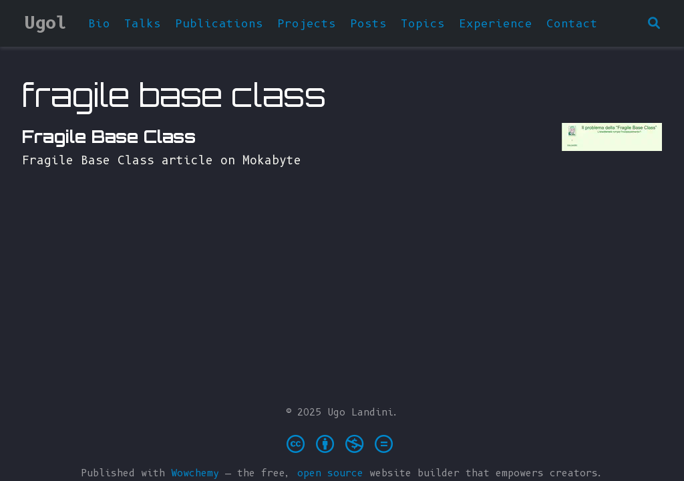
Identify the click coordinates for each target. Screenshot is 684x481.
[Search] (654, 23)
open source (330, 473)
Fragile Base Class (109, 136)
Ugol (45, 23)
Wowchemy (195, 473)
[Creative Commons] (342, 443)
